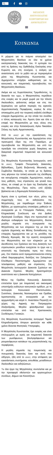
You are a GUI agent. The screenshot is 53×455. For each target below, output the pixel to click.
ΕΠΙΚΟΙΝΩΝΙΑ (26, 415)
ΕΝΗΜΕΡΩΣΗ (33, 411)
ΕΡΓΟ (39, 407)
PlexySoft (26, 449)
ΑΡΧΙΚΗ (14, 407)
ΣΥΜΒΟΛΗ (18, 411)
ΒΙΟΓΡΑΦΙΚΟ (27, 407)
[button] (26, 27)
